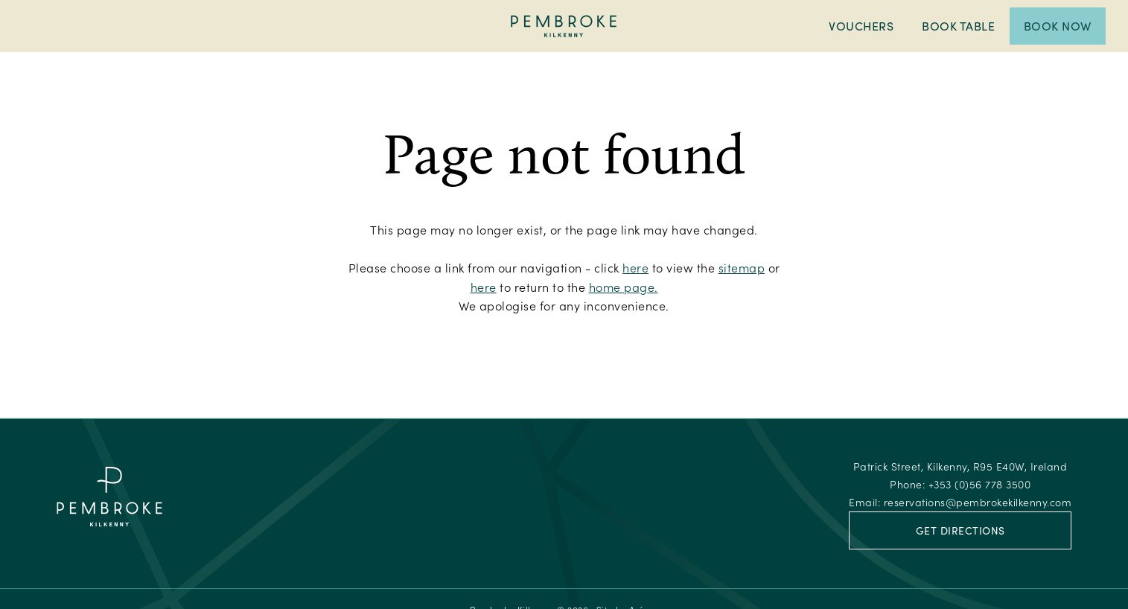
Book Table (958, 26)
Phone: (960, 484)
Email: (960, 502)
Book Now (1058, 26)
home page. (623, 287)
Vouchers (861, 26)
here (635, 267)
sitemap (741, 267)
